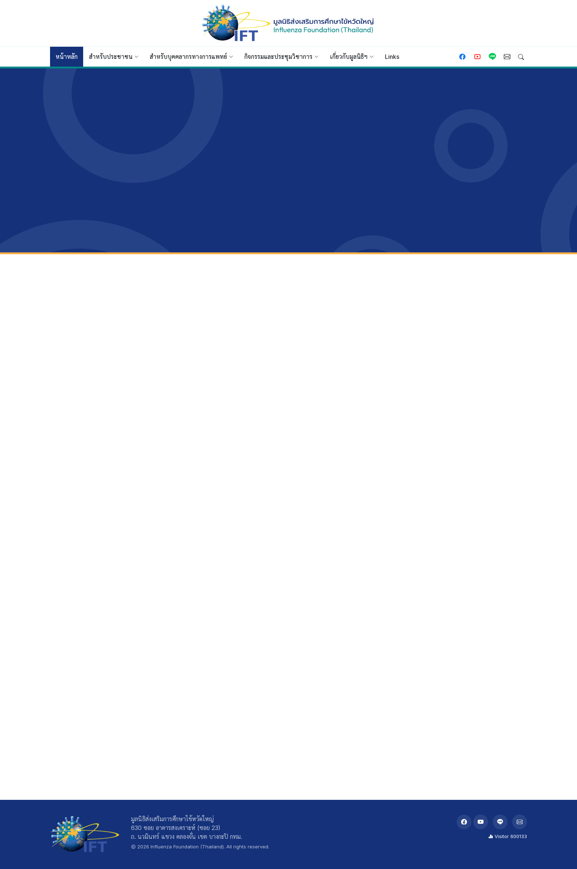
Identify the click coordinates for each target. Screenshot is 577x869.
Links (392, 56)
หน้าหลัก (67, 56)
